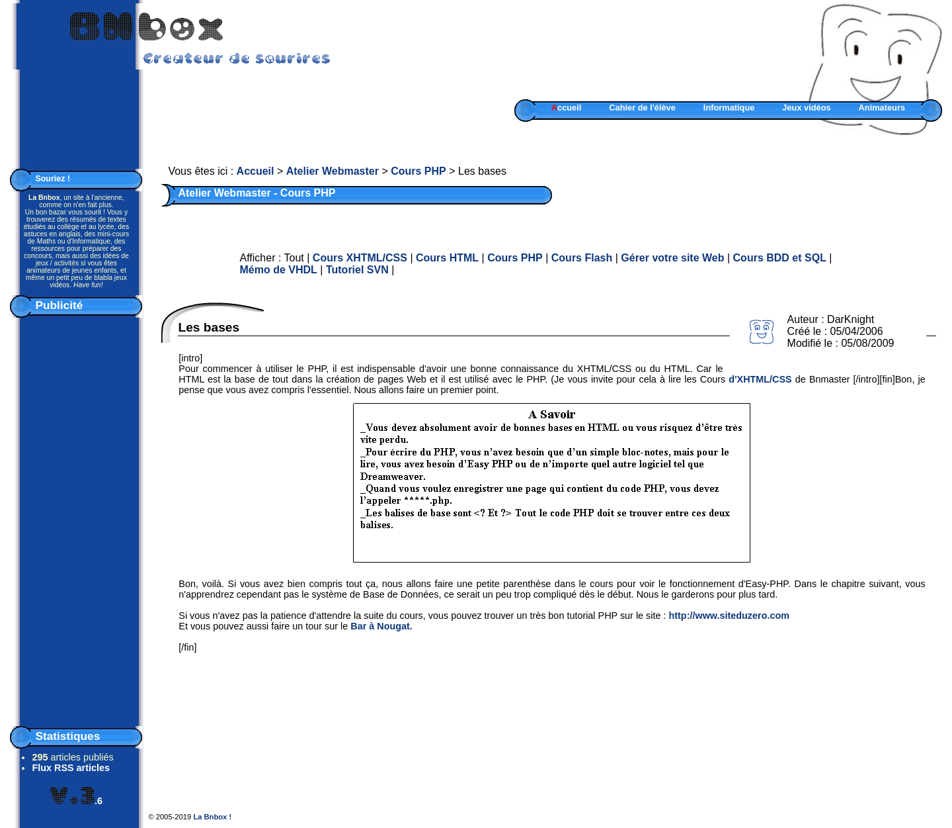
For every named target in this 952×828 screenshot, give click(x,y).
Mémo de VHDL (278, 269)
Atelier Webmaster (332, 171)
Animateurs (882, 108)
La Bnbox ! (212, 817)
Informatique (729, 108)
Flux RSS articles (71, 767)
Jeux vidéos (806, 108)
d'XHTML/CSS (760, 379)
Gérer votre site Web (672, 257)
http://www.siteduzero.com (728, 615)
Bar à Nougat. (381, 626)
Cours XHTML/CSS (360, 257)
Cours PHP (418, 171)
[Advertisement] (76, 518)
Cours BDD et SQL (779, 257)
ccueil (566, 108)
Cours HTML (447, 257)
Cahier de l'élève (642, 108)
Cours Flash (581, 257)
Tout (294, 257)
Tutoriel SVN (357, 269)
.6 (76, 801)
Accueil (255, 171)
